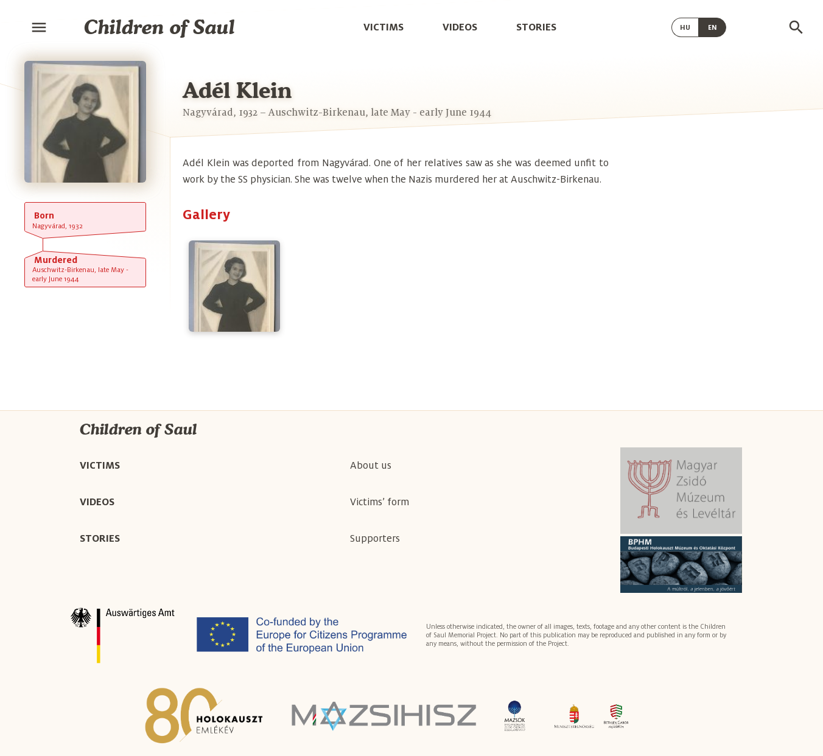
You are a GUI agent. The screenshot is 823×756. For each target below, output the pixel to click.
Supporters (375, 539)
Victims (383, 27)
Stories (536, 27)
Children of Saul (159, 27)
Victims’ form (379, 502)
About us (370, 466)
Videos (460, 27)
